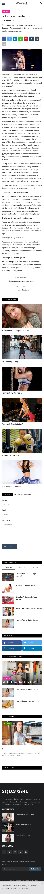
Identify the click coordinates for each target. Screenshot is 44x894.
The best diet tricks (22, 290)
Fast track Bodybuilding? (12, 424)
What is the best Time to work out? (29, 608)
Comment (6, 520)
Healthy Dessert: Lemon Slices (27, 701)
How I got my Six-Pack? (12, 393)
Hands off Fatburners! (23, 824)
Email (4, 510)
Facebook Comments (22, 494)
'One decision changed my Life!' (15, 330)
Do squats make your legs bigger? (22, 281)
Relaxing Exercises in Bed (25, 814)
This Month (22, 567)
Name (4, 500)
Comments (7, 494)
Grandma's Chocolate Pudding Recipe (28, 598)
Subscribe (35, 869)
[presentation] (16, 539)
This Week (8, 567)
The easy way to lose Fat (12, 486)
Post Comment (9, 546)
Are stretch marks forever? (26, 585)
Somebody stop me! (10, 455)
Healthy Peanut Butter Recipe (27, 620)
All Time (35, 567)
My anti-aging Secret (23, 835)
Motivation (6, 11)
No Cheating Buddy (10, 362)
